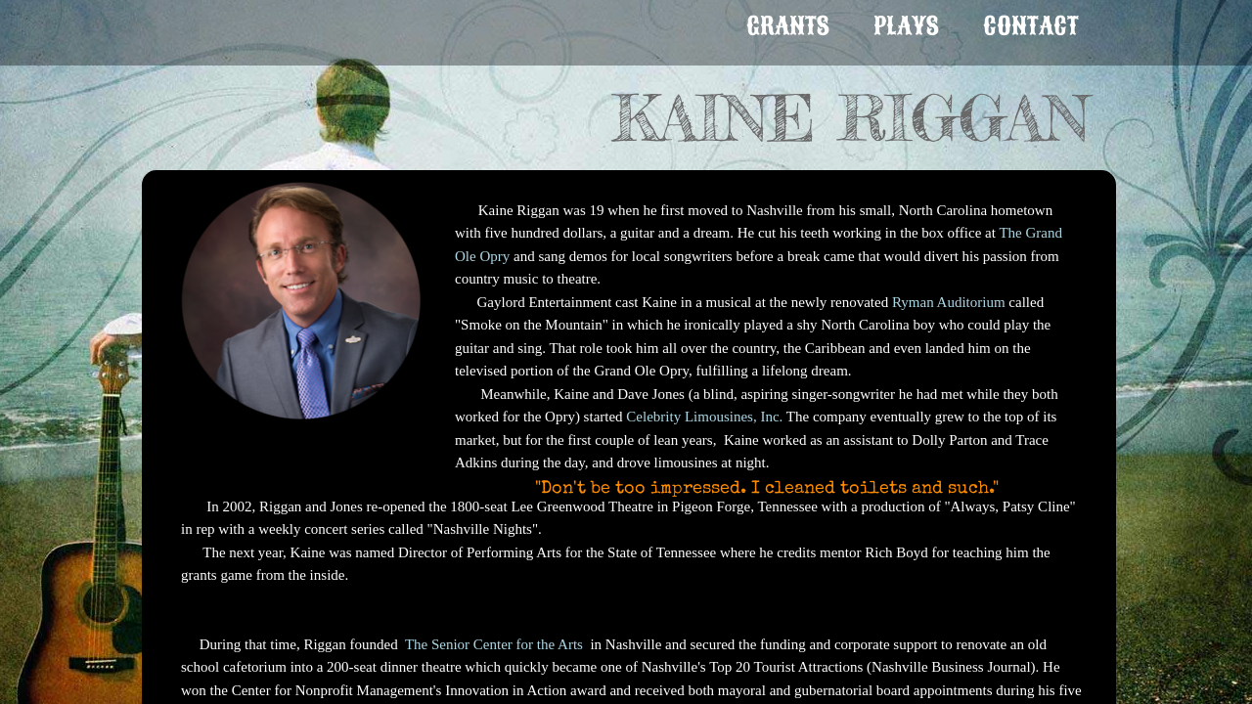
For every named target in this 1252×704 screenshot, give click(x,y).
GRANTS (787, 26)
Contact (1031, 26)
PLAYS (906, 26)
